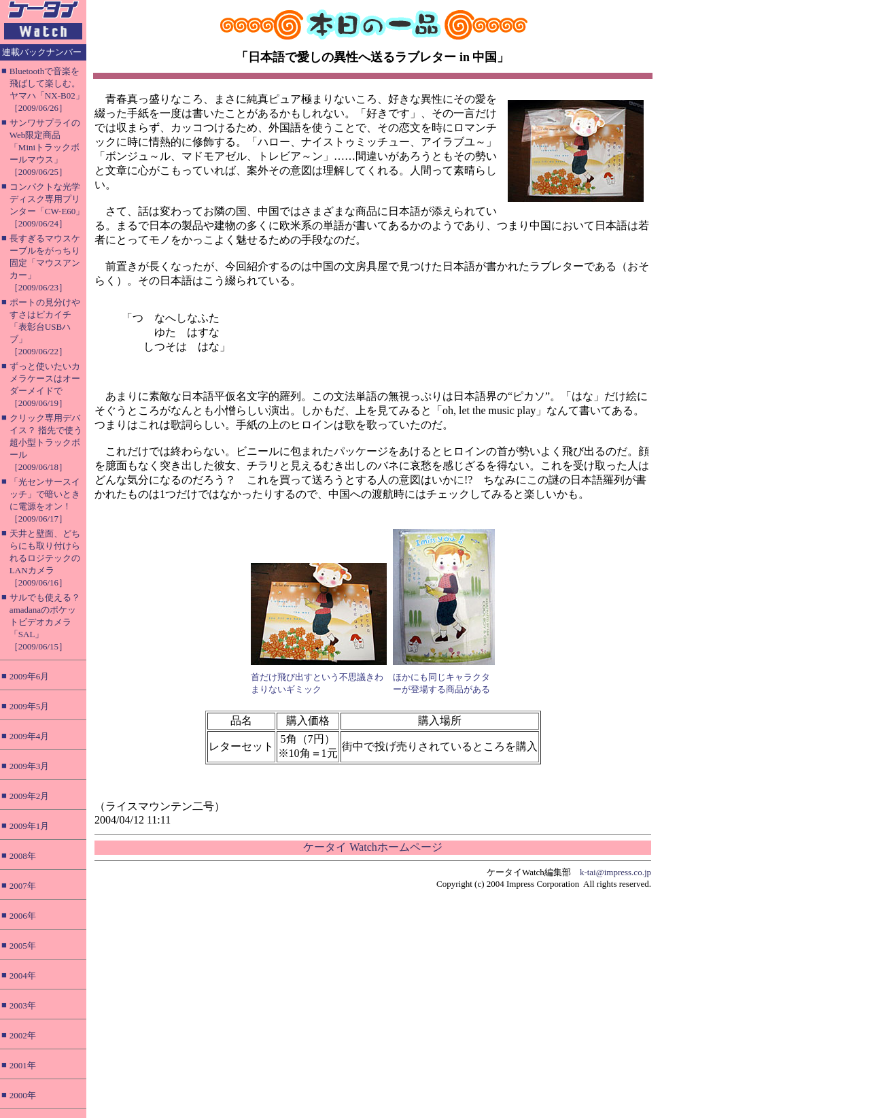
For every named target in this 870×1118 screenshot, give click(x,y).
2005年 (23, 946)
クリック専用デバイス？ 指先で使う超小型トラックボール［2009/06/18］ (46, 442)
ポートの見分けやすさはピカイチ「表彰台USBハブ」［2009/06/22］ (45, 326)
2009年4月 (30, 736)
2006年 (23, 916)
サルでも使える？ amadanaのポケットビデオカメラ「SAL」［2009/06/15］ (45, 621)
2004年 (23, 975)
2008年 (23, 856)
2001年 (23, 1065)
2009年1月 (30, 826)
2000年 (23, 1095)
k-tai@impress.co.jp (615, 872)
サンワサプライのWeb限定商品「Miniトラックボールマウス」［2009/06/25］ (45, 147)
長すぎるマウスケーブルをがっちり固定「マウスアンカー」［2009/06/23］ (45, 262)
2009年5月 (30, 706)
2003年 (23, 1005)
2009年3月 (30, 766)
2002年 (23, 1035)
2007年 (23, 886)
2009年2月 (30, 796)
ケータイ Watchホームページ (372, 847)
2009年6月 (30, 676)
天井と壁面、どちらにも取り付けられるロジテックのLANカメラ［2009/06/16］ (45, 558)
